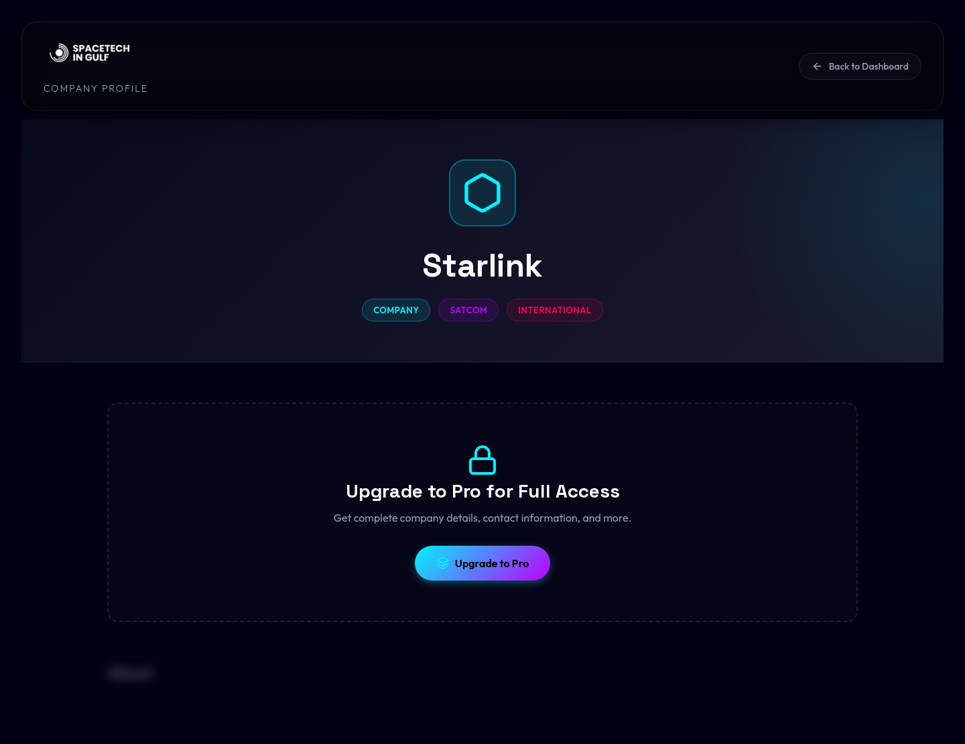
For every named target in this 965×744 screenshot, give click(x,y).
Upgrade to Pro (482, 563)
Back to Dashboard (860, 66)
